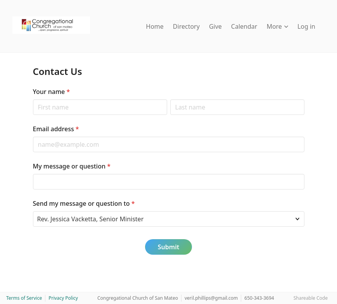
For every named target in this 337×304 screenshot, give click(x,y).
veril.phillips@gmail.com (211, 298)
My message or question (72, 166)
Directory (186, 26)
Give (215, 26)
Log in (306, 26)
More (277, 26)
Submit (168, 247)
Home (155, 26)
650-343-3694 (259, 298)
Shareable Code (311, 298)
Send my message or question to (84, 203)
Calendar (244, 26)
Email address (56, 129)
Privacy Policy (63, 298)
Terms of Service (24, 298)
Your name (51, 91)
